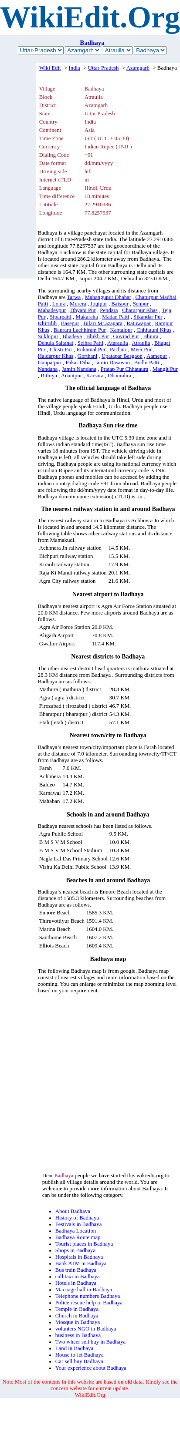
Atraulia (141, 343)
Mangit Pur (165, 369)
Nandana (48, 369)
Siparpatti (60, 317)
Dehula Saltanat (55, 343)
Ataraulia (117, 343)
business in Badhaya (78, 1335)
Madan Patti (115, 317)
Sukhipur (48, 336)
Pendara (109, 310)
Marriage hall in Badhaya (83, 1290)
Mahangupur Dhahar (108, 297)
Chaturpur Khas (139, 310)
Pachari (118, 349)
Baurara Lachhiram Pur (80, 330)
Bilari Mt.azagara (102, 323)
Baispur (120, 304)
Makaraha (87, 317)
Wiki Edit (50, 68)
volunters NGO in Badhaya (85, 1329)
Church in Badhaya (76, 1316)
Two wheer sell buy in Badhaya (90, 1342)
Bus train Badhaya (76, 1270)
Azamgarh (137, 68)
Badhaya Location (75, 1231)
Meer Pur (141, 349)
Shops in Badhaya (75, 1250)
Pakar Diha (77, 363)
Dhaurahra (119, 376)
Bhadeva (72, 336)
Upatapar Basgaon (122, 356)
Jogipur (98, 304)
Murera (78, 304)
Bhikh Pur (97, 336)
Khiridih (47, 323)
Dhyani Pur (83, 310)
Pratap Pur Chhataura (124, 369)
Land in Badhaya (74, 1348)
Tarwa (74, 297)
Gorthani (88, 356)
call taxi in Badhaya (77, 1276)
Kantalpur (121, 330)
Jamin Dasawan (112, 363)
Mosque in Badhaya (77, 1322)
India (74, 68)
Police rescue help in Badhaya (88, 1303)
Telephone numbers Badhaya (87, 1296)
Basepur (70, 323)
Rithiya (49, 376)
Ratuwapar (138, 323)
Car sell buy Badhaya (79, 1361)
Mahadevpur (52, 310)
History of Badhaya (77, 1218)
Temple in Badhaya (76, 1309)
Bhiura (151, 336)
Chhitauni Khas (153, 330)
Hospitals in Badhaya (79, 1257)
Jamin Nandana (79, 369)
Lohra (59, 304)
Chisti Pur (61, 349)
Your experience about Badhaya (90, 1368)
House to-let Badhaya (79, 1355)
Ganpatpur (49, 363)
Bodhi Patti (146, 363)
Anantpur (71, 376)
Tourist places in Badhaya (84, 1244)
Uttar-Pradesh (103, 68)
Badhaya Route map (78, 1237)
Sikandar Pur (147, 317)
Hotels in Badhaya (76, 1283)
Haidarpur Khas (55, 356)
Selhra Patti (90, 343)
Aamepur (156, 356)
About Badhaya (72, 1211)
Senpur (141, 304)
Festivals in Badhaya (78, 1224)
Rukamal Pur (90, 349)
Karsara (95, 376)
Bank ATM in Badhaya (81, 1263)
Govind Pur (126, 336)
